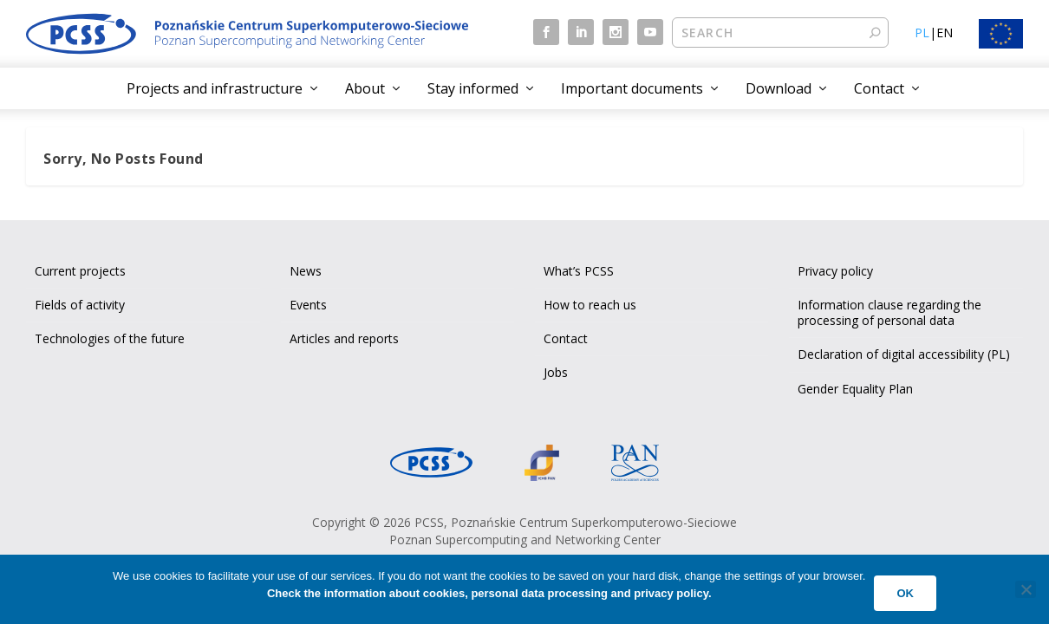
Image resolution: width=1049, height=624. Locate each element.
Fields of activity (80, 304)
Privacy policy (835, 271)
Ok (905, 593)
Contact (879, 88)
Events (308, 304)
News (306, 271)
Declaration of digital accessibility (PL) (904, 354)
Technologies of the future (110, 338)
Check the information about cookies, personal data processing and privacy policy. (489, 593)
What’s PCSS (579, 271)
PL (922, 32)
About (365, 88)
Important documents (632, 88)
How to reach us (590, 304)
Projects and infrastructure (215, 88)
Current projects (80, 271)
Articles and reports (344, 338)
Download (778, 88)
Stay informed (472, 88)
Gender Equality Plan (855, 388)
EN (944, 32)
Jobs (556, 372)
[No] (1025, 589)
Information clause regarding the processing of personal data (889, 312)
